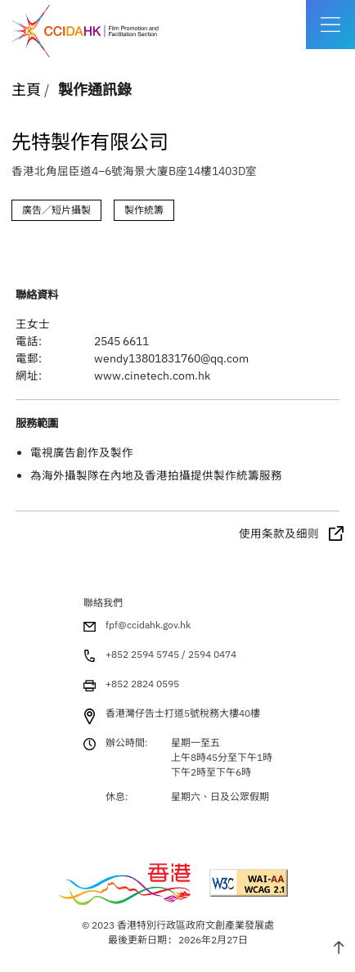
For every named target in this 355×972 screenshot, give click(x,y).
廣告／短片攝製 (56, 210)
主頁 (26, 89)
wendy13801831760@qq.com (171, 358)
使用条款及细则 (279, 533)
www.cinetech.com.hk (152, 375)
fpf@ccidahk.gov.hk (148, 625)
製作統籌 (144, 210)
